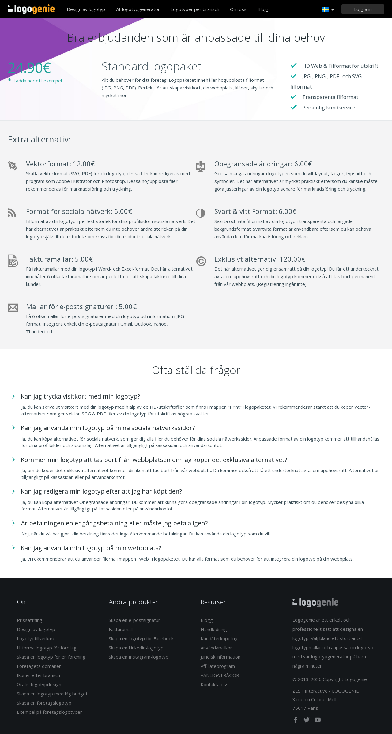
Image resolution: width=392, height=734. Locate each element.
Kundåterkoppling (219, 638)
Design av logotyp (86, 9)
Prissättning (29, 620)
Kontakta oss (214, 684)
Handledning (214, 629)
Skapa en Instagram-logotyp (138, 657)
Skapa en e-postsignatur (134, 620)
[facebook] (296, 721)
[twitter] (307, 721)
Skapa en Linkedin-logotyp (136, 648)
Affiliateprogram (218, 666)
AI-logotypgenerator (138, 9)
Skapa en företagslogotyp (44, 703)
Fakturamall (121, 629)
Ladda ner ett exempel (37, 81)
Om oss (238, 9)
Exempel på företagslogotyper (49, 712)
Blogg (264, 9)
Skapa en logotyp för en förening (51, 657)
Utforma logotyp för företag (47, 648)
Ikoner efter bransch (38, 675)
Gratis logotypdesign (39, 684)
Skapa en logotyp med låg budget (52, 693)
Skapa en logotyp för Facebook (141, 638)
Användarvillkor (216, 648)
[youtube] (318, 721)
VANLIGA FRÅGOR (220, 675)
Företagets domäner (39, 666)
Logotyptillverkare (36, 638)
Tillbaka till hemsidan (31, 9)
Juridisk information (220, 657)
